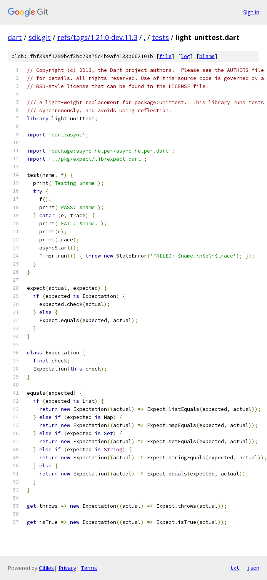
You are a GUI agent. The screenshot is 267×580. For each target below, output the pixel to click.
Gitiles (46, 568)
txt (234, 567)
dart (15, 37)
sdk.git (39, 37)
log (185, 56)
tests (160, 37)
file (165, 56)
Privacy (67, 568)
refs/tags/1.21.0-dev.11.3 (97, 37)
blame (207, 56)
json (253, 567)
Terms (89, 568)
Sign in (251, 12)
